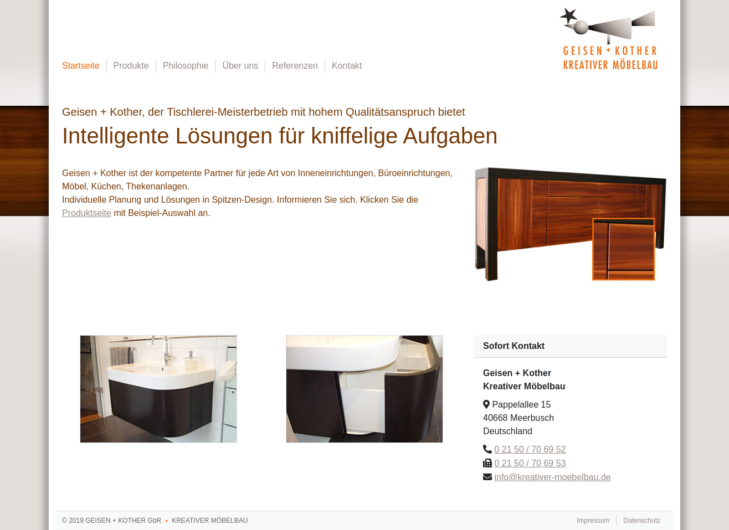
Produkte (131, 65)
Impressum (593, 520)
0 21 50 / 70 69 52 (530, 449)
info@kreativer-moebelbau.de (552, 477)
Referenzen (295, 65)
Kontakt (347, 65)
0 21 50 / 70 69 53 (530, 463)
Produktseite (86, 213)
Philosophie (186, 65)
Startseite (81, 65)
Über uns (240, 65)
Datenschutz (641, 520)
